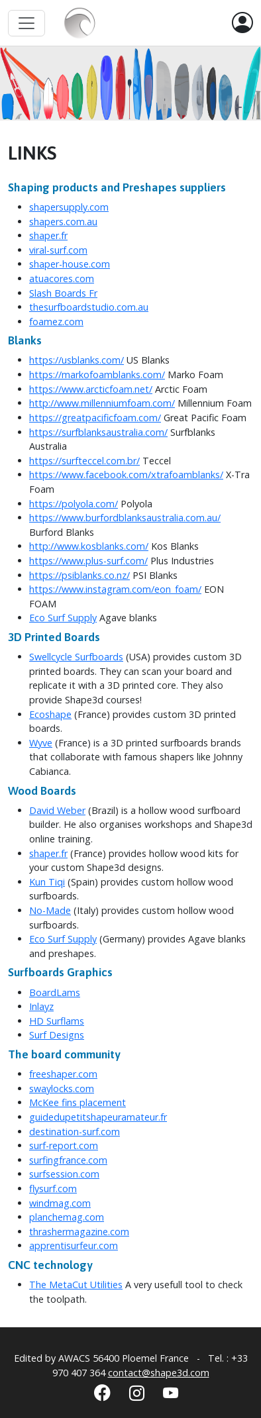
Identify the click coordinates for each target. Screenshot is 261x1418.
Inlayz (41, 1006)
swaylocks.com (61, 1088)
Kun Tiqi (47, 882)
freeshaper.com (63, 1074)
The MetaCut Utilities (76, 1284)
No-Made (50, 910)
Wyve (40, 742)
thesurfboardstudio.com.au (88, 307)
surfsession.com (64, 1174)
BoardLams (54, 992)
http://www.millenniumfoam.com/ (102, 403)
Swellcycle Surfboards (76, 656)
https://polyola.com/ (73, 503)
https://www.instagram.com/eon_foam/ (115, 589)
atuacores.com (61, 278)
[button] (242, 23)
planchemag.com (66, 1217)
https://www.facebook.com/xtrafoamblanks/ (126, 474)
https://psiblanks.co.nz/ (79, 575)
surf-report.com (63, 1145)
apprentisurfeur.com (73, 1245)
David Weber (57, 810)
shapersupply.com (69, 207)
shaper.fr (48, 235)
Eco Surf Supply (63, 617)
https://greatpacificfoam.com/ (95, 417)
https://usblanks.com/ (76, 360)
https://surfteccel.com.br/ (84, 460)
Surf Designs (56, 1035)
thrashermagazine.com (79, 1231)
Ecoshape (50, 714)
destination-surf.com (74, 1131)
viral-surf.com (58, 250)
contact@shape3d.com (158, 1372)
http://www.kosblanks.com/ (88, 546)
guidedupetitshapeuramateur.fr (98, 1117)
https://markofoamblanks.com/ (97, 374)
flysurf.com (53, 1188)
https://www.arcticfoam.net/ (90, 389)
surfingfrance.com (68, 1160)
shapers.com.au (63, 221)
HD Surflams (56, 1021)
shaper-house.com (69, 264)
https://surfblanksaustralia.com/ (98, 432)
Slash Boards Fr (63, 293)
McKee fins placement (77, 1102)
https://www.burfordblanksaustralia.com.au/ (125, 517)
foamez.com (56, 321)
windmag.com (60, 1203)
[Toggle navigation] (26, 23)
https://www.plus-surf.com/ (88, 560)
